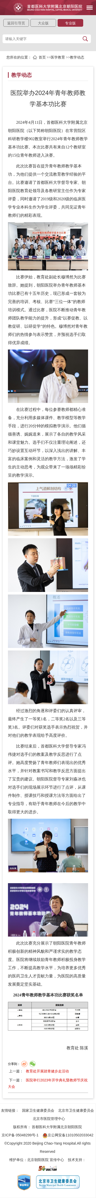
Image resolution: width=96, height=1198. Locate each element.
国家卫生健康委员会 (38, 1110)
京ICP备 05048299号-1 (20, 1135)
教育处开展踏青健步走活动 (47, 1071)
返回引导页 (16, 23)
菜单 (88, 4)
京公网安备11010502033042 (67, 1135)
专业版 (70, 23)
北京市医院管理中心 (49, 1119)
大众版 (43, 23)
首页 (42, 57)
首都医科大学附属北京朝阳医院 (57, 1127)
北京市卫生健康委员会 (76, 1110)
